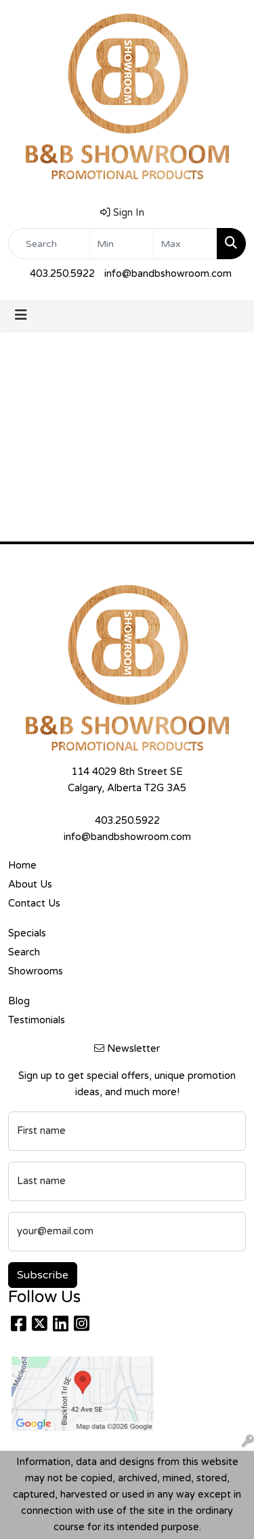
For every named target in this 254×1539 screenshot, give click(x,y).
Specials (27, 933)
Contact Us (34, 903)
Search (24, 952)
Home (22, 865)
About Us (30, 884)
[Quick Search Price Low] (121, 243)
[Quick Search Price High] (185, 243)
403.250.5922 (62, 274)
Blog (19, 1001)
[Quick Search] (49, 243)
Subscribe (42, 1275)
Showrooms (35, 971)
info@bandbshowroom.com (168, 274)
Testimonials (36, 1020)
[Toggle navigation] (21, 315)
